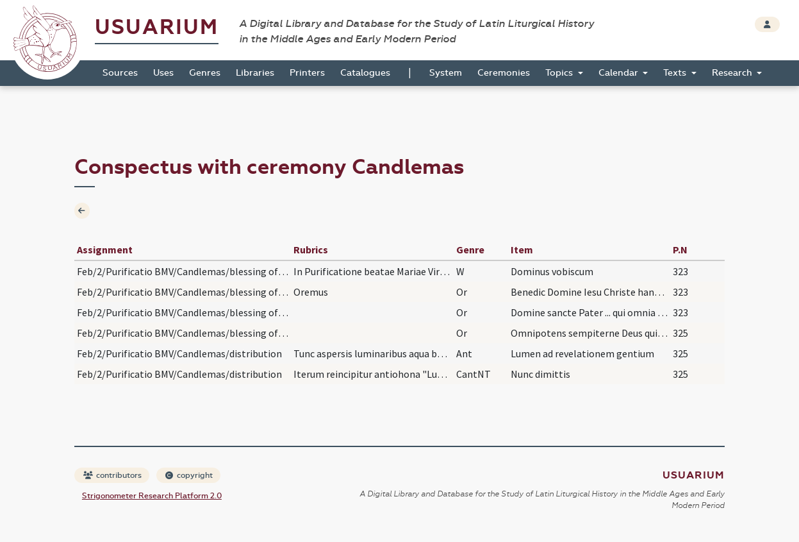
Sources (120, 72)
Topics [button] (560, 72)
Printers (307, 72)
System (445, 72)
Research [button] (733, 72)
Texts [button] (676, 72)
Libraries (255, 72)
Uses (163, 72)
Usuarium (156, 27)
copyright (189, 475)
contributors (112, 475)
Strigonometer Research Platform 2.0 (152, 495)
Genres (204, 72)
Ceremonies (503, 72)
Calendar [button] (619, 72)
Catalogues (365, 72)
